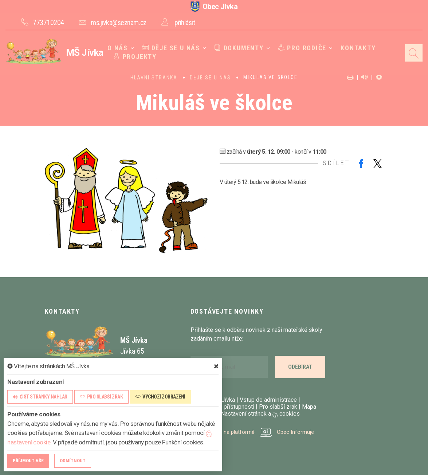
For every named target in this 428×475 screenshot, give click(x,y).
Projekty (137, 56)
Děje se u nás (171, 48)
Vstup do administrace (268, 399)
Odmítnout (73, 460)
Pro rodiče (297, 48)
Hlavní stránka (153, 78)
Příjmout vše (28, 460)
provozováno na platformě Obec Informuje (254, 431)
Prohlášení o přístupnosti (222, 406)
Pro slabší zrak (278, 406)
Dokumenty (236, 48)
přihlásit (184, 23)
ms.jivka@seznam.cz (118, 22)
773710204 (48, 22)
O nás (120, 48)
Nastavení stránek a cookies (257, 413)
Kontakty (351, 48)
